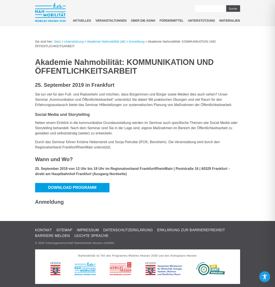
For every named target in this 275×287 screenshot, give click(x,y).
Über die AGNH (143, 20)
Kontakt (43, 230)
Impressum (88, 230)
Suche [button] (233, 8)
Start (57, 41)
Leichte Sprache (91, 236)
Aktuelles (82, 20)
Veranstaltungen (111, 20)
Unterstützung (201, 20)
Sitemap (64, 230)
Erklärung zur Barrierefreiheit (191, 230)
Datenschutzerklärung (128, 230)
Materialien (229, 20)
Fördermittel (172, 20)
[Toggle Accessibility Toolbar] (265, 277)
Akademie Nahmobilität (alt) (106, 41)
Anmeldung (137, 41)
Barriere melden (52, 236)
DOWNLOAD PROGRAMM (72, 187)
